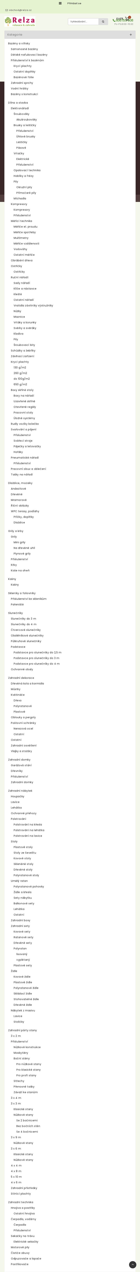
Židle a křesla (22, 892)
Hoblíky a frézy (24, 176)
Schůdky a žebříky (23, 350)
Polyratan (20, 948)
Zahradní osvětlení (24, 745)
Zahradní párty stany (22, 1030)
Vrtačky (19, 153)
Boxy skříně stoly (22, 390)
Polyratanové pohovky (29, 886)
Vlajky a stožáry (21, 751)
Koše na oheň (20, 570)
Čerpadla (20, 1225)
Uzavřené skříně (24, 401)
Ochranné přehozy (24, 813)
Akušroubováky (26, 119)
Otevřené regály (25, 407)
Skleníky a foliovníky (22, 593)
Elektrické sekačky (26, 1241)
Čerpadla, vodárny (23, 1219)
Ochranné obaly (22, 669)
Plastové (19, 712)
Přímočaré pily (26, 193)
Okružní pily (24, 187)
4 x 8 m (16, 1171)
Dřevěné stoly (23, 869)
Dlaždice (19, 522)
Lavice (15, 802)
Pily (16, 181)
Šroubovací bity (24, 345)
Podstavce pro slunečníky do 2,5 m (38, 652)
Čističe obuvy (20, 1253)
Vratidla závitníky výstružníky (33, 305)
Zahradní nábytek (20, 791)
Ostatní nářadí (24, 300)
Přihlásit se (74, 3)
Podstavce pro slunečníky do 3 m (36, 658)
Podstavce (18, 647)
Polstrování (18, 819)
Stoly (14, 841)
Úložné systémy (24, 418)
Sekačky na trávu (23, 1236)
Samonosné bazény (24, 49)
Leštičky (21, 142)
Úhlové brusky (25, 136)
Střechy (19, 1081)
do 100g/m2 (22, 379)
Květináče (18, 695)
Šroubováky (22, 114)
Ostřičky (16, 266)
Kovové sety (22, 931)
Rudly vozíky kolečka (25, 424)
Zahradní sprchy (22, 83)
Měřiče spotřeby (25, 232)
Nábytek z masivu (23, 1010)
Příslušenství (25, 131)
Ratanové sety (24, 937)
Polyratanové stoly (26, 875)
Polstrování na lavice (28, 836)
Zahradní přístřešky (24, 1188)
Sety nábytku (23, 898)
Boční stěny (22, 1058)
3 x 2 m (16, 1036)
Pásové (21, 148)
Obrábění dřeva (21, 260)
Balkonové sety (24, 903)
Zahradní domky (19, 759)
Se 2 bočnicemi (27, 1120)
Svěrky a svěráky (25, 328)
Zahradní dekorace (21, 678)
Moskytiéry (21, 1053)
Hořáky (18, 452)
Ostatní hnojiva (24, 1213)
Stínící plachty (21, 1193)
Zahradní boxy (20, 920)
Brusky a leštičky (25, 125)
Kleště (18, 294)
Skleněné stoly (23, 864)
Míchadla (20, 198)
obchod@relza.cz (20, 10)
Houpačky (17, 796)
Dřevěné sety (23, 943)
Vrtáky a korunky (25, 322)
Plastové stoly (23, 847)
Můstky (16, 689)
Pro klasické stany (28, 1070)
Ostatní (19, 734)
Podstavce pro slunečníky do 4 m (37, 664)
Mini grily (20, 542)
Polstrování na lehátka (29, 830)
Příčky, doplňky (24, 517)
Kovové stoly (22, 858)
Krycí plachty (23, 66)
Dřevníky (17, 771)
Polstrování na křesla (28, 824)
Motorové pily (20, 1247)
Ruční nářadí (19, 277)
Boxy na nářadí (24, 395)
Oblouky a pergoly (23, 717)
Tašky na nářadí (22, 474)
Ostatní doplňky (25, 71)
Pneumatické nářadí (25, 457)
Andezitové (18, 489)
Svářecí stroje (23, 441)
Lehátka (16, 807)
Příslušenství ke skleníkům (29, 599)
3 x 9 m (16, 1137)
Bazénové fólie (24, 77)
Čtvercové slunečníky (26, 630)
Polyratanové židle (26, 988)
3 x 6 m (16, 1148)
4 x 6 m (16, 1182)
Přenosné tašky (24, 1086)
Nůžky (17, 311)
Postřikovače (19, 1264)
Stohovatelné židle (26, 999)
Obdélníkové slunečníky (27, 635)
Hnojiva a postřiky (23, 1208)
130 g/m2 (20, 367)
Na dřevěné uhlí (24, 548)
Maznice (19, 317)
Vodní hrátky (19, 88)
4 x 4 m (16, 1165)
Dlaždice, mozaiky (20, 483)
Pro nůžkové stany (28, 1064)
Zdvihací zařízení (22, 356)
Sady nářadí (22, 283)
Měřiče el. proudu (25, 226)
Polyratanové (23, 706)
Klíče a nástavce (25, 288)
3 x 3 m (16, 1103)
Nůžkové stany (23, 1115)
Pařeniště (17, 604)
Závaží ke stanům (26, 1092)
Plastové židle (23, 982)
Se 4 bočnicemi (27, 1132)
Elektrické (22, 159)
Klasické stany (23, 1109)
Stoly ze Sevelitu (25, 853)
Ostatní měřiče (24, 255)
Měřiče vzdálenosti (26, 243)
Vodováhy (20, 249)
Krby (14, 565)
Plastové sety (23, 965)
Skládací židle (23, 993)
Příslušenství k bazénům (27, 60)
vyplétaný (23, 960)
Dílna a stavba (18, 103)
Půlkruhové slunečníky (26, 641)
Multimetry (21, 238)
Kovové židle (22, 976)
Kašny (12, 579)
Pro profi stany (26, 1075)
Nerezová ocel (23, 728)
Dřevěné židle (23, 1005)
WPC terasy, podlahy (25, 511)
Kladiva (18, 333)
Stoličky (19, 1022)
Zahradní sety (20, 926)
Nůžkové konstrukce (27, 1047)
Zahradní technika (20, 1202)
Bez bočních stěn (28, 1126)
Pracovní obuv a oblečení (28, 469)
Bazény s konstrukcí (24, 94)
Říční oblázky (20, 505)
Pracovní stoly (23, 412)
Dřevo (18, 700)
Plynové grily (22, 553)
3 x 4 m (16, 1098)
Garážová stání (21, 765)
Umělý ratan (19, 881)
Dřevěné (16, 494)
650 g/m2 (20, 384)
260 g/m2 (20, 373)
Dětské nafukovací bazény (29, 55)
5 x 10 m (16, 1177)
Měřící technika (21, 221)
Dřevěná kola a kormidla (27, 683)
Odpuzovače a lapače (26, 1258)
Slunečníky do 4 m (23, 624)
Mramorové (19, 500)
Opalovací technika (27, 170)
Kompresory (19, 204)
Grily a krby (15, 531)
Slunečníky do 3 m (23, 618)
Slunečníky (15, 613)
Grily (14, 536)
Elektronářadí (20, 108)
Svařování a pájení (23, 429)
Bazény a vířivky (19, 43)
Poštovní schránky (23, 723)
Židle (14, 971)
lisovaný (22, 954)
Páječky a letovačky (27, 446)
